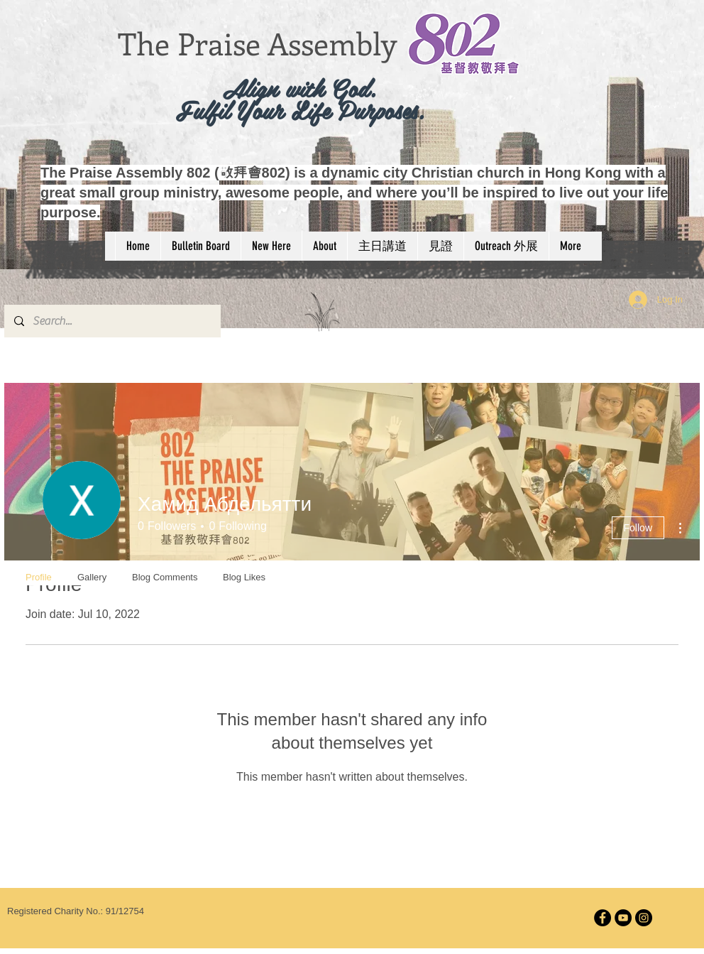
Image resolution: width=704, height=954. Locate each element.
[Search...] (112, 321)
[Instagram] (643, 917)
